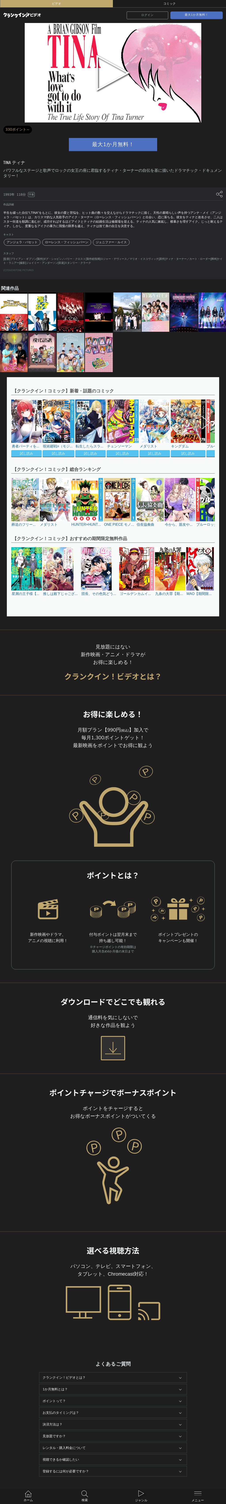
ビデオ (56, 4)
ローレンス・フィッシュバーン (66, 242)
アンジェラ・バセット (22, 242)
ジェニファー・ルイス (111, 242)
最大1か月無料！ (196, 15)
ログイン (147, 15)
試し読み (26, 453)
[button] (204, 428)
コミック (169, 4)
